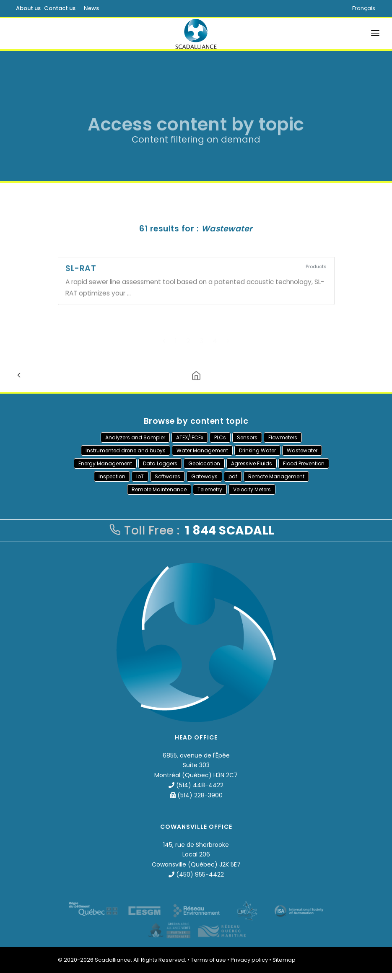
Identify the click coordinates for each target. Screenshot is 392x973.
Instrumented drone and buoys (126, 450)
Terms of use (208, 960)
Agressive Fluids (251, 463)
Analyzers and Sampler (135, 437)
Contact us (59, 8)
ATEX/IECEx (189, 437)
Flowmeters (282, 437)
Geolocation (204, 463)
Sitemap (284, 960)
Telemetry (209, 489)
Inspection (112, 476)
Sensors (247, 437)
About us (28, 8)
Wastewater (302, 450)
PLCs (220, 437)
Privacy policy (249, 960)
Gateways (204, 476)
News (91, 8)
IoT (140, 476)
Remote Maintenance (159, 489)
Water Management (202, 450)
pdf (232, 476)
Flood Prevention (304, 463)
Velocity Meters (252, 489)
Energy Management (105, 463)
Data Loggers (160, 463)
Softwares (167, 476)
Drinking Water (257, 450)
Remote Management (276, 476)
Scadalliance (113, 960)
